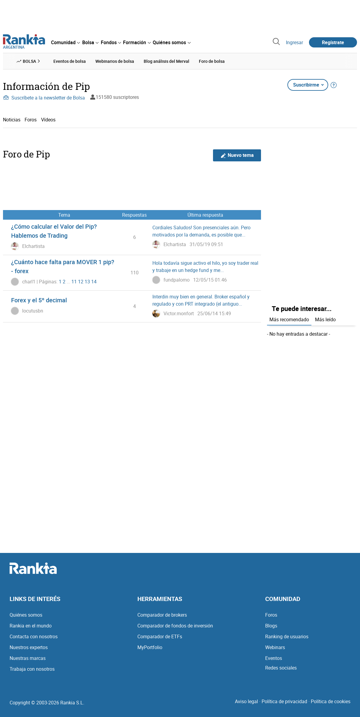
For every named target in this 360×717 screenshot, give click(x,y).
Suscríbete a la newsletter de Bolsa (44, 97)
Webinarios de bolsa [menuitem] (114, 61)
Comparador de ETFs (159, 636)
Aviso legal (246, 701)
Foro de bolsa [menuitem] (212, 61)
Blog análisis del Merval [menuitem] (166, 61)
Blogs (271, 625)
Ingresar (294, 42)
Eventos (273, 658)
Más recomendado (289, 319)
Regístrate (333, 42)
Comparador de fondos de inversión (175, 625)
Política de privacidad (284, 701)
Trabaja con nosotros (32, 669)
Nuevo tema (237, 155)
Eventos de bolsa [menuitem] (69, 61)
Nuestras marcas (28, 658)
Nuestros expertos (29, 647)
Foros (31, 119)
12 (80, 281)
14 (94, 281)
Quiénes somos (26, 615)
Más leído (325, 319)
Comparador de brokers (162, 615)
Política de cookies (330, 701)
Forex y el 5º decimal (39, 300)
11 (74, 281)
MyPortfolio (149, 647)
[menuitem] (65, 42)
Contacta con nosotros (34, 636)
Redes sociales (281, 667)
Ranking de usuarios (286, 636)
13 (87, 281)
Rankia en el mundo (31, 625)
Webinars (275, 647)
